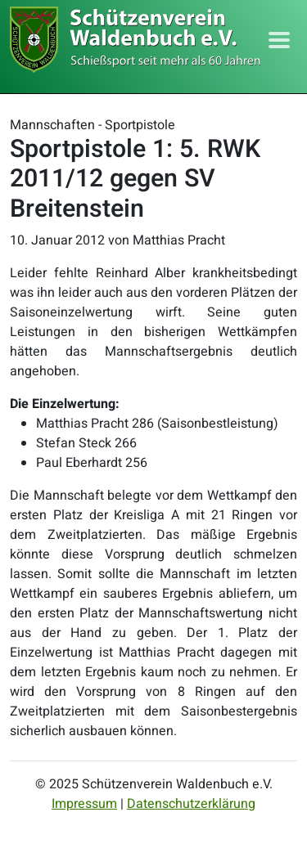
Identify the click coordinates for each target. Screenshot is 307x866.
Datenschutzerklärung (191, 804)
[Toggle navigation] (279, 40)
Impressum (84, 804)
